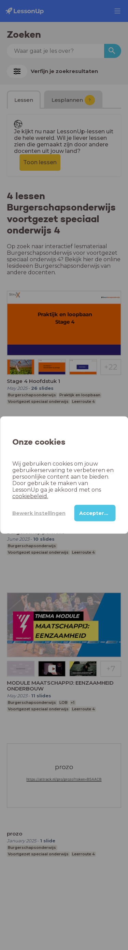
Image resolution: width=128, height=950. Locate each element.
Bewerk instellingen (39, 513)
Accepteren (95, 513)
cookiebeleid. (30, 496)
